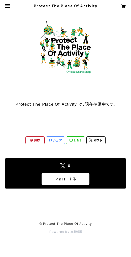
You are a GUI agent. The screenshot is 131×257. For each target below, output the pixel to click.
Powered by (65, 232)
